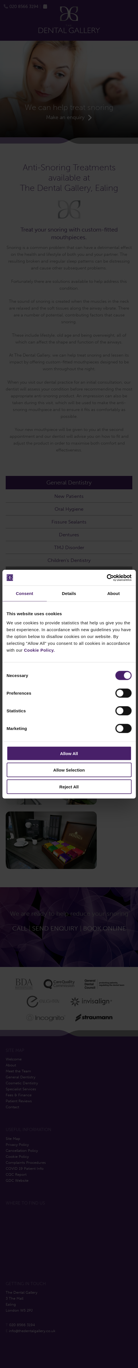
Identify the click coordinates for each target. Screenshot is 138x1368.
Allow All (69, 753)
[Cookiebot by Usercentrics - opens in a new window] (106, 577)
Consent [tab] (24, 593)
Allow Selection (69, 770)
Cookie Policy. (39, 649)
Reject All (69, 786)
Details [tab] (69, 593)
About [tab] (113, 593)
